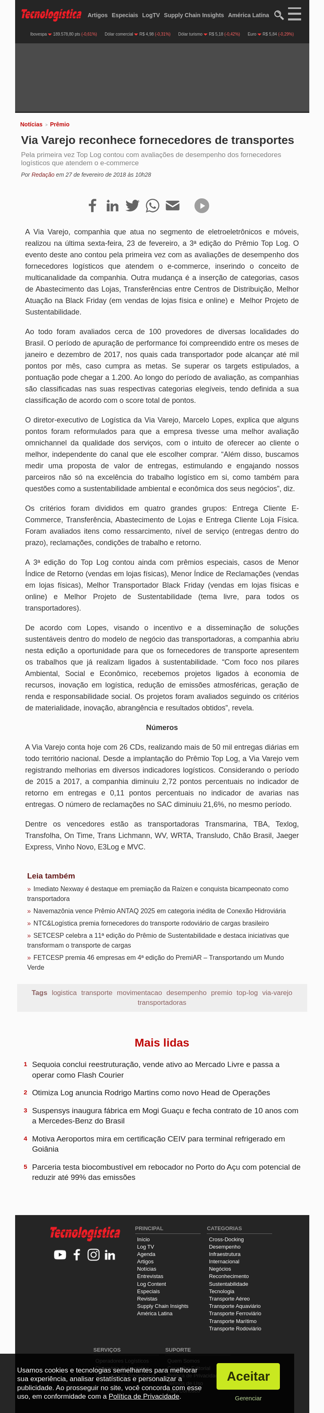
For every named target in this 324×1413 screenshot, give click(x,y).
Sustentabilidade (228, 1284)
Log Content (151, 1284)
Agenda (146, 1254)
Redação (42, 174)
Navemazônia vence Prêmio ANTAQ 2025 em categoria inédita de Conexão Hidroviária (160, 911)
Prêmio (59, 124)
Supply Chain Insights (194, 15)
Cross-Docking (226, 1239)
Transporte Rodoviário (235, 1328)
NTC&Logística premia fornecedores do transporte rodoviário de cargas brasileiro (151, 923)
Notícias (31, 124)
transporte (97, 993)
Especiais (125, 15)
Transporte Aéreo (229, 1299)
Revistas (147, 1299)
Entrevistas (150, 1276)
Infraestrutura (224, 1254)
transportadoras (162, 1002)
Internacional (224, 1261)
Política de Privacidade (144, 1396)
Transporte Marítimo (233, 1321)
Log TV (145, 1247)
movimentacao (139, 993)
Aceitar (248, 1376)
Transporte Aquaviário (235, 1306)
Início (143, 1239)
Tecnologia (221, 1291)
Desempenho (224, 1247)
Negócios (220, 1269)
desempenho (186, 993)
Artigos (98, 15)
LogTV (151, 15)
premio (221, 993)
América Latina (248, 15)
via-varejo (277, 993)
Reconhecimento (229, 1276)
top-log (247, 993)
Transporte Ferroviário (235, 1313)
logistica (64, 993)
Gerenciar (248, 1398)
